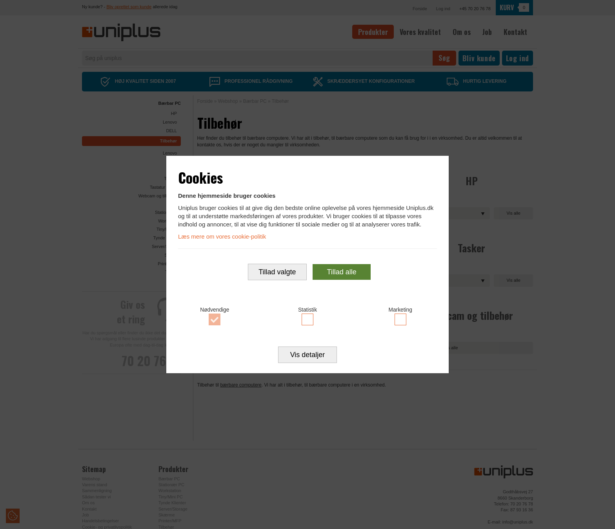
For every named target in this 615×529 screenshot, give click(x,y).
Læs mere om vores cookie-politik (222, 236)
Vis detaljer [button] (307, 355)
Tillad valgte (277, 272)
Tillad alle (341, 272)
